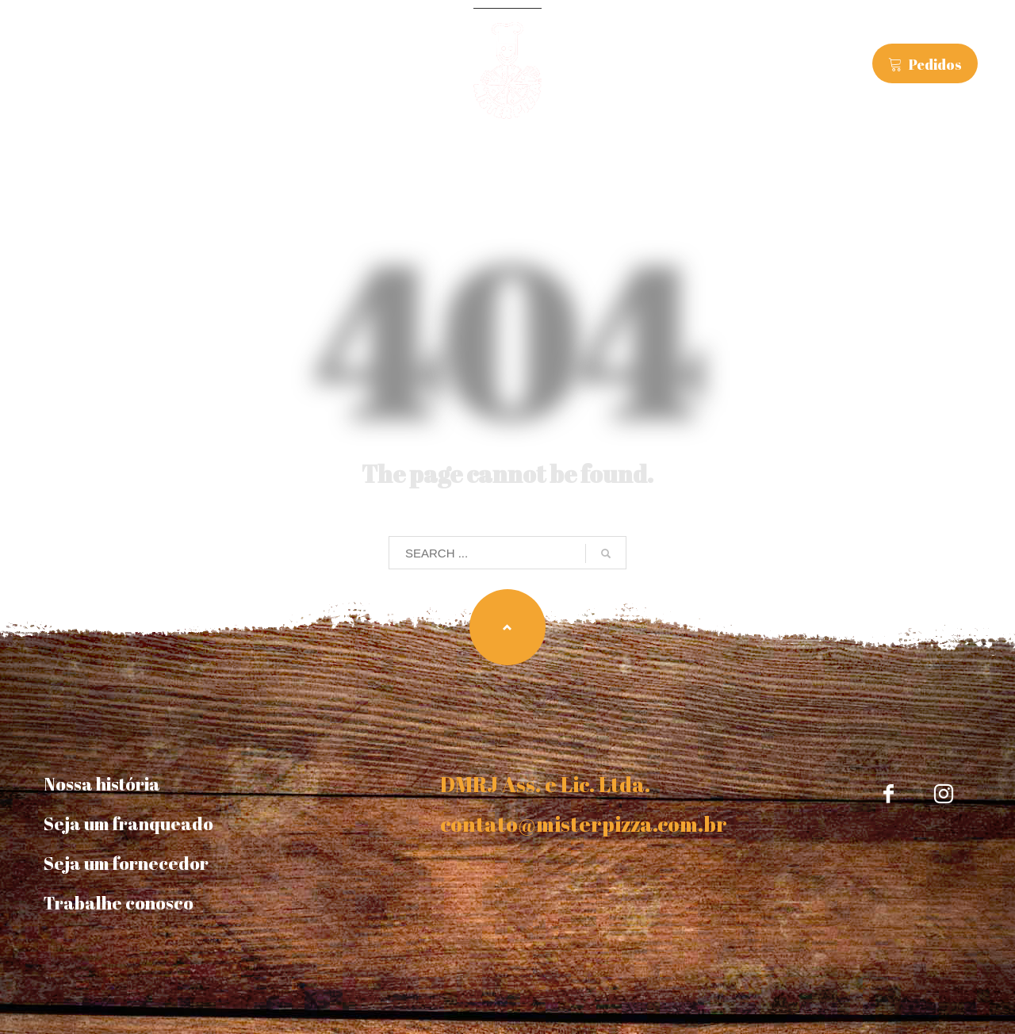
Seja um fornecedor (126, 863)
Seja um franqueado (128, 823)
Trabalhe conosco (118, 902)
